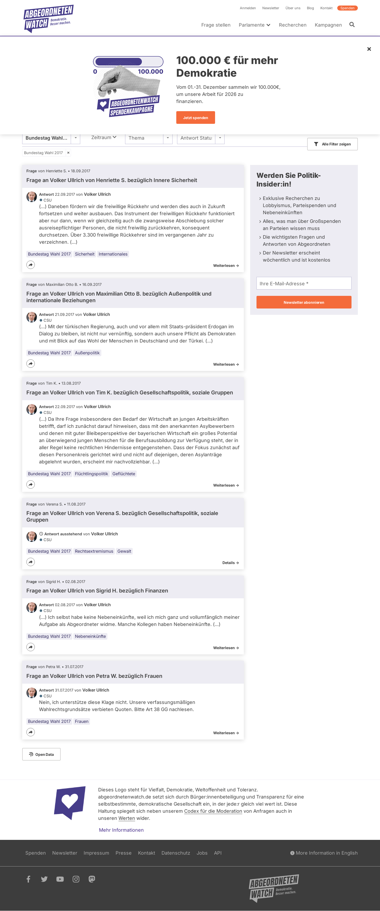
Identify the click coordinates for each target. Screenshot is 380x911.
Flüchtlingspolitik (91, 473)
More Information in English (324, 852)
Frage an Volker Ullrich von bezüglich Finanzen (97, 591)
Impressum (96, 853)
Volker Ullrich (97, 194)
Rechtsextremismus (94, 551)
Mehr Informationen (121, 830)
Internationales (113, 254)
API (218, 853)
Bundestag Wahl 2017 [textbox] (50, 138)
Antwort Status (196, 138)
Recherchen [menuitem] (293, 25)
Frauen (81, 721)
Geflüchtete (123, 473)
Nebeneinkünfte (90, 636)
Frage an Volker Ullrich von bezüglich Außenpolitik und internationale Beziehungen (118, 297)
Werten (126, 818)
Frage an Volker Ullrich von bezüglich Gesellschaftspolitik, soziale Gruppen (129, 392)
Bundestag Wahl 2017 (43, 152)
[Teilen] (30, 265)
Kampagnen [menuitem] (328, 25)
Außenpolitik (87, 353)
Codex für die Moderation (213, 811)
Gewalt (124, 551)
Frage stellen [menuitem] (216, 25)
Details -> (230, 562)
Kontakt (326, 8)
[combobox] (51, 137)
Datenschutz (176, 853)
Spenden (347, 8)
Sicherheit (84, 254)
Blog (310, 8)
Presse (124, 853)
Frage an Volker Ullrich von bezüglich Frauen (94, 676)
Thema (136, 138)
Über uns (293, 8)
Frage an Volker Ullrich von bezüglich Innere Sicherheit (111, 180)
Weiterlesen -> (226, 265)
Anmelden (248, 8)
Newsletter (270, 8)
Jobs (202, 853)
